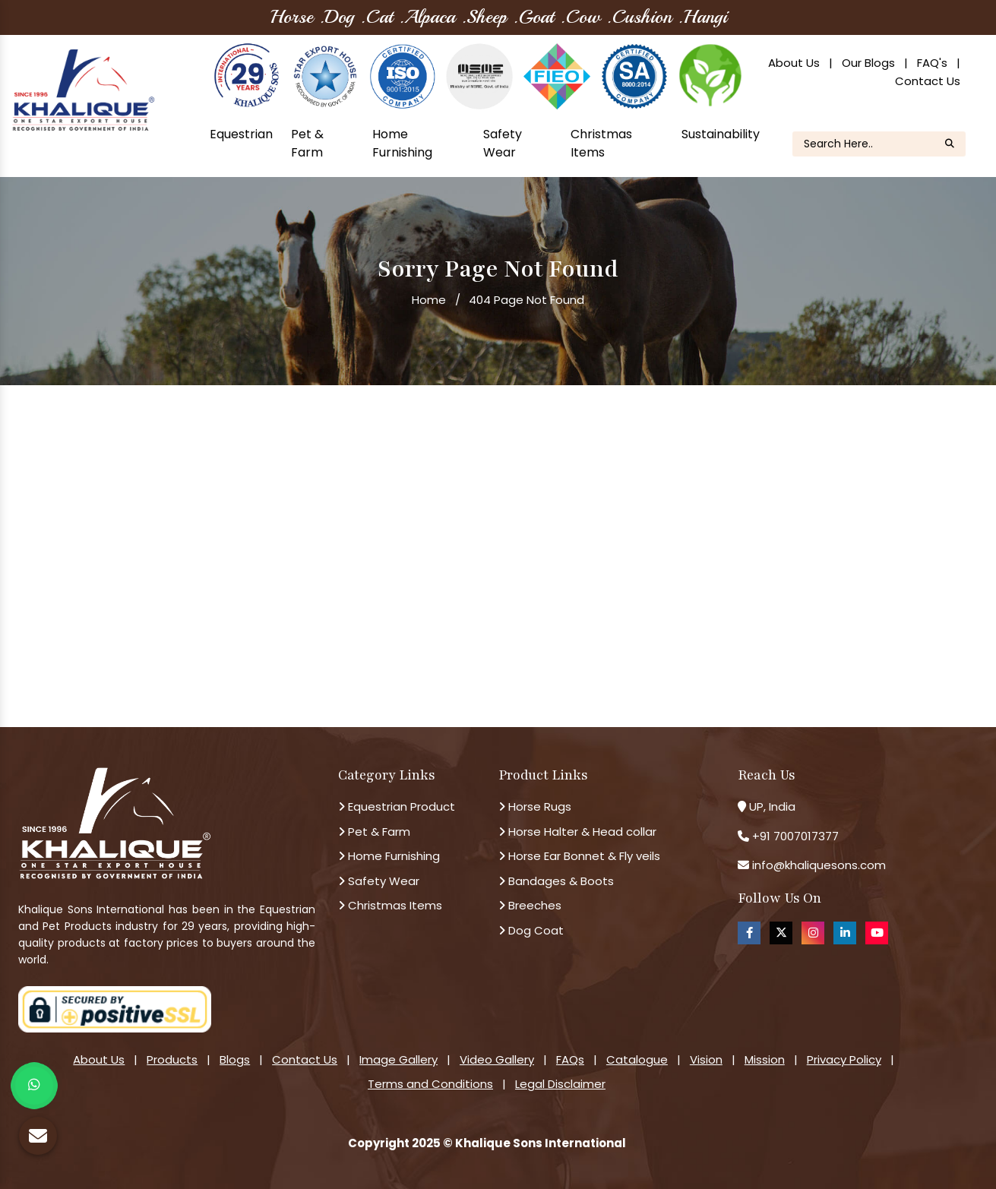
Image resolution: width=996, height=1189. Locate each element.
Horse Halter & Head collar (577, 832)
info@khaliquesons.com (817, 865)
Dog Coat (531, 930)
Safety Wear (502, 143)
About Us (794, 63)
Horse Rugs (534, 806)
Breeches (529, 905)
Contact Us (927, 81)
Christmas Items (601, 143)
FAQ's (932, 63)
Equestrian (241, 134)
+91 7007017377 (795, 836)
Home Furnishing (402, 143)
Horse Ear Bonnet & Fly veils (579, 856)
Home (429, 300)
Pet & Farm (307, 143)
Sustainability (720, 134)
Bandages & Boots (556, 881)
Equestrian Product (396, 806)
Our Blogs (868, 63)
